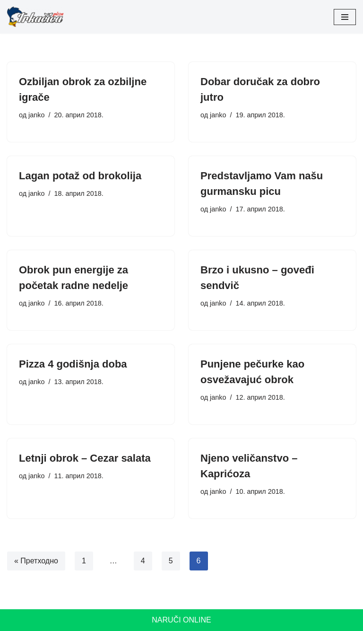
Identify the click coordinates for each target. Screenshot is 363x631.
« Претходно (36, 561)
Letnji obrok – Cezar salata (85, 458)
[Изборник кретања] (345, 17)
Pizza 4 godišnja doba (73, 364)
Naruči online (181, 620)
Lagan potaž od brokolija (80, 176)
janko (36, 115)
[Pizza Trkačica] (35, 17)
